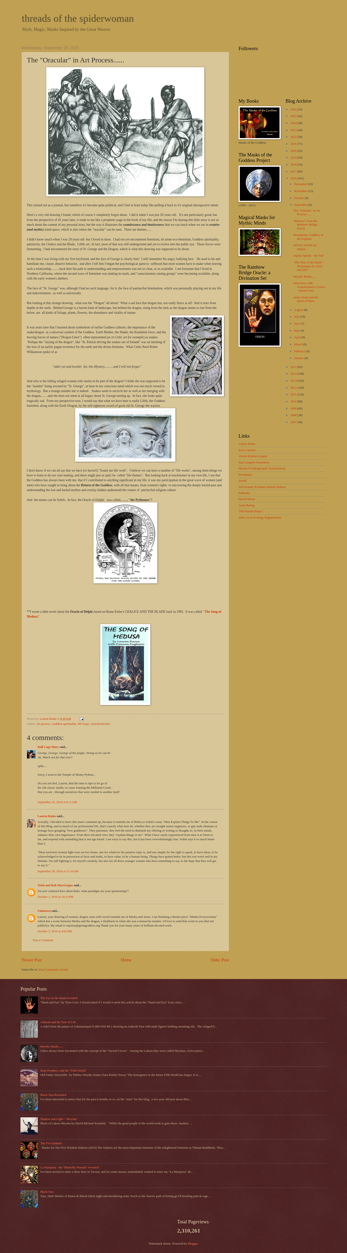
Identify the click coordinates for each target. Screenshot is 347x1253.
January (299, 358)
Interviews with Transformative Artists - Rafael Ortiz (309, 286)
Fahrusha (244, 493)
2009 (293, 408)
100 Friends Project (251, 511)
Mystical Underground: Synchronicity (262, 468)
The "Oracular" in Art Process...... (306, 212)
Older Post (219, 960)
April (297, 337)
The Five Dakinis (51, 1143)
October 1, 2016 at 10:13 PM (55, 897)
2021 (293, 144)
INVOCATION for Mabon (305, 247)
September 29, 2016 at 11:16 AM (58, 871)
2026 (293, 109)
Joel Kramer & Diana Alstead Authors (262, 487)
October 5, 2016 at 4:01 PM (55, 931)
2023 (293, 130)
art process (43, 724)
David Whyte (247, 499)
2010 (293, 401)
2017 (293, 171)
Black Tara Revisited (53, 1095)
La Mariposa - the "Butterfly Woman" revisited (69, 1167)
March (298, 344)
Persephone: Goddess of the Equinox (308, 236)
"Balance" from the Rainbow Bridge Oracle (305, 224)
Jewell (243, 480)
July (297, 316)
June (297, 323)
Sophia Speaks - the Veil (308, 255)
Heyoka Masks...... (304, 276)
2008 (293, 415)
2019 (293, 157)
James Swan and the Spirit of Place (305, 299)
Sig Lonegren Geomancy (254, 462)
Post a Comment (43, 940)
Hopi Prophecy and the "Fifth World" (63, 1070)
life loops (83, 724)
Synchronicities (100, 724)
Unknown (44, 911)
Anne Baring (246, 505)
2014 (293, 373)
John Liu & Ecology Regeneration (260, 517)
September (301, 205)
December (300, 184)
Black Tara (47, 1191)
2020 (293, 151)
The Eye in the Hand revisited (58, 998)
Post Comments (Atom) (53, 969)
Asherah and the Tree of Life (58, 1022)
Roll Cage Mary (48, 747)
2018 (293, 164)
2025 (293, 116)
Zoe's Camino (247, 450)
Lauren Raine (47, 816)
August (299, 310)
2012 (293, 387)
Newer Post (32, 960)
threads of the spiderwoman (78, 18)
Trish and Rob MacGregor (55, 885)
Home (126, 960)
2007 (293, 422)
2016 (293, 178)
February (300, 351)
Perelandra (245, 474)
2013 (293, 380)
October (299, 198)
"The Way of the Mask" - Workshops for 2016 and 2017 (308, 266)
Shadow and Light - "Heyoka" (59, 1119)
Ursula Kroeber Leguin (253, 456)
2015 (293, 367)
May (297, 330)
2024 (293, 123)
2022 (293, 137)
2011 (293, 394)
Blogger (193, 1243)
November (301, 191)
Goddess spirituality (64, 724)
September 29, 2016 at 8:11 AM (57, 802)
